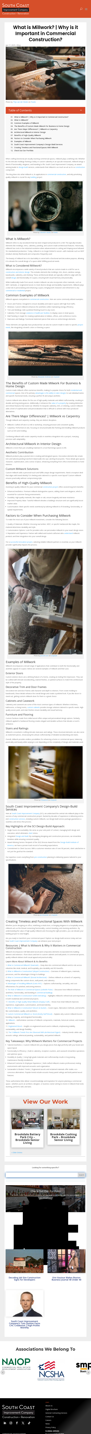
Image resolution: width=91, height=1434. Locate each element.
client (31, 833)
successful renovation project (21, 542)
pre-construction (40, 857)
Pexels (33, 102)
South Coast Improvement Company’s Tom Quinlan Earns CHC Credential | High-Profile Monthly (24, 1324)
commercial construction (56, 174)
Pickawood (44, 800)
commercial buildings (44, 993)
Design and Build (22, 836)
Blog (18, 45)
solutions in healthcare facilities (38, 313)
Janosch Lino (44, 656)
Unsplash (56, 377)
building (33, 177)
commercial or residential (15, 290)
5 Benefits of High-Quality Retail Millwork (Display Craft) (28, 1002)
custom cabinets (33, 707)
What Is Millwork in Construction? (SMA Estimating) (26, 996)
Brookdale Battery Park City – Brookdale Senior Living (27, 1138)
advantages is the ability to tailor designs (50, 393)
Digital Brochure (51, 1409)
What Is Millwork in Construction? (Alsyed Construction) (28, 971)
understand (68, 533)
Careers (48, 1420)
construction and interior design (18, 272)
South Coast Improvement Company (26, 813)
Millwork (11, 1020)
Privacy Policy (50, 1427)
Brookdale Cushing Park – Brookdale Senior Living (63, 1137)
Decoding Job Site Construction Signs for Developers (24, 1278)
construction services (17, 819)
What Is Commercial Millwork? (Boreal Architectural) (27, 977)
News (47, 1424)
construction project (50, 487)
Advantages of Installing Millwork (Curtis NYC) (24, 983)
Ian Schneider (44, 915)
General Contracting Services (56, 1413)
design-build (23, 167)
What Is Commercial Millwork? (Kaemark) (23, 965)
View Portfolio (45, 1204)
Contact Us (49, 1416)
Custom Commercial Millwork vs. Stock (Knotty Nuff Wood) (29, 1014)
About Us (48, 1406)
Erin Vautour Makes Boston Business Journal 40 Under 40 (66, 1278)
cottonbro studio (45, 232)
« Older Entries (16, 1152)
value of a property (59, 403)
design (13, 278)
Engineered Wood (15, 1026)
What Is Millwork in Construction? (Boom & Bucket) (26, 1008)
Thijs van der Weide (20, 102)
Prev (2, 1372)
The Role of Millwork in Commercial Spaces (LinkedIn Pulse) (30, 989)
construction (80, 167)
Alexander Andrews (44, 377)
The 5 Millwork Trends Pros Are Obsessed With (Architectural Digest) (34, 1032)
